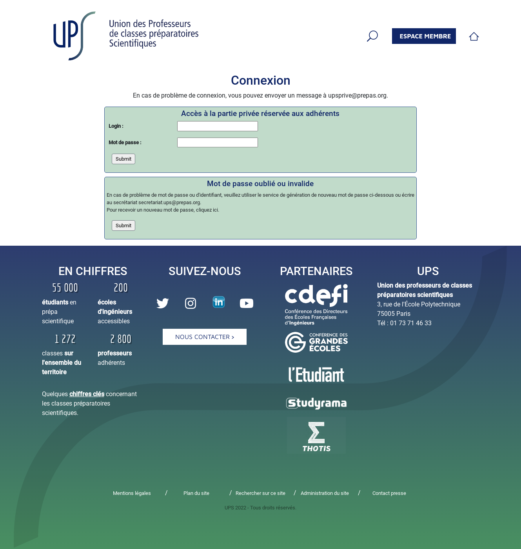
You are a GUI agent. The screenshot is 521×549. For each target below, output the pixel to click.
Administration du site (325, 493)
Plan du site (196, 493)
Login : (116, 126)
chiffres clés (86, 394)
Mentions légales (132, 493)
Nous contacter (204, 336)
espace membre (425, 36)
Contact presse (389, 493)
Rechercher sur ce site (260, 493)
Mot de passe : (125, 142)
